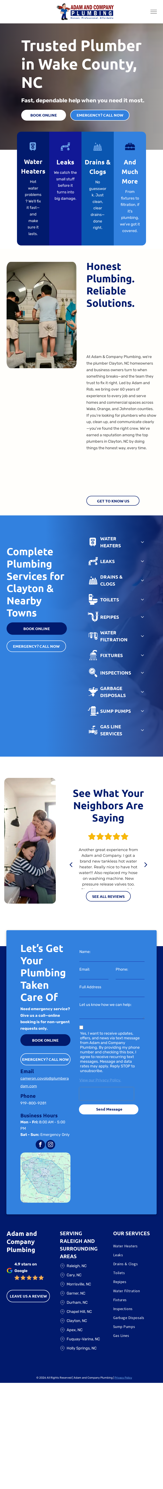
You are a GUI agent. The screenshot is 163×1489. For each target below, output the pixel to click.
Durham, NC (77, 1302)
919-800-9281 (33, 1103)
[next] (146, 864)
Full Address (90, 987)
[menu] (153, 11)
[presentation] (106, 1093)
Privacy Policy (123, 1377)
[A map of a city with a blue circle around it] (45, 1177)
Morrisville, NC (79, 1284)
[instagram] (50, 1145)
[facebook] (40, 1145)
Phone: (122, 969)
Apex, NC (75, 1330)
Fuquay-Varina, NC (83, 1339)
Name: (85, 951)
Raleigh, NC (77, 1266)
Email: (84, 969)
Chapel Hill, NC (79, 1311)
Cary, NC (74, 1275)
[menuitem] (134, 1246)
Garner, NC (76, 1293)
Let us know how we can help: (105, 1004)
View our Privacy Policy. (100, 1080)
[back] (71, 864)
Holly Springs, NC (82, 1348)
